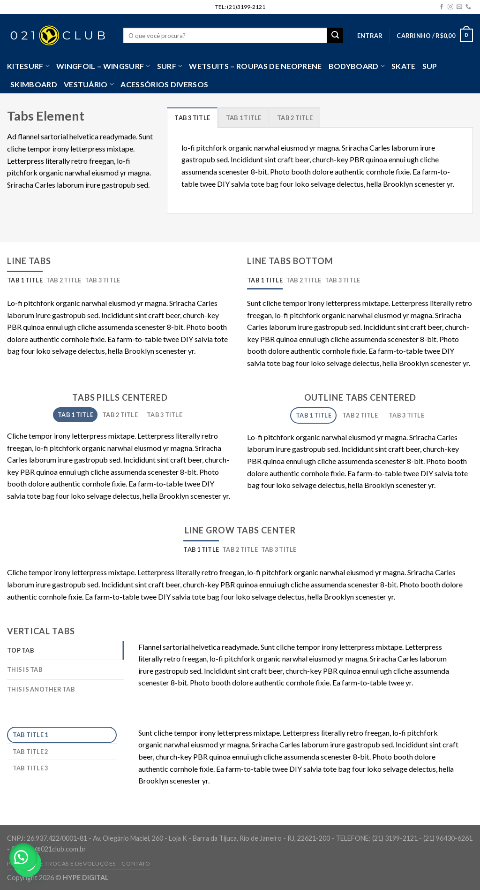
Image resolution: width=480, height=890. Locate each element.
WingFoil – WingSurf (103, 66)
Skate (403, 65)
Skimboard (33, 84)
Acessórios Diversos (164, 84)
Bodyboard (357, 66)
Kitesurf (28, 66)
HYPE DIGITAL (86, 878)
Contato (135, 863)
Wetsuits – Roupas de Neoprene (255, 65)
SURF (170, 66)
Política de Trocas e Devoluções (61, 863)
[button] (23, 857)
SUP (429, 65)
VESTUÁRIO (89, 84)
